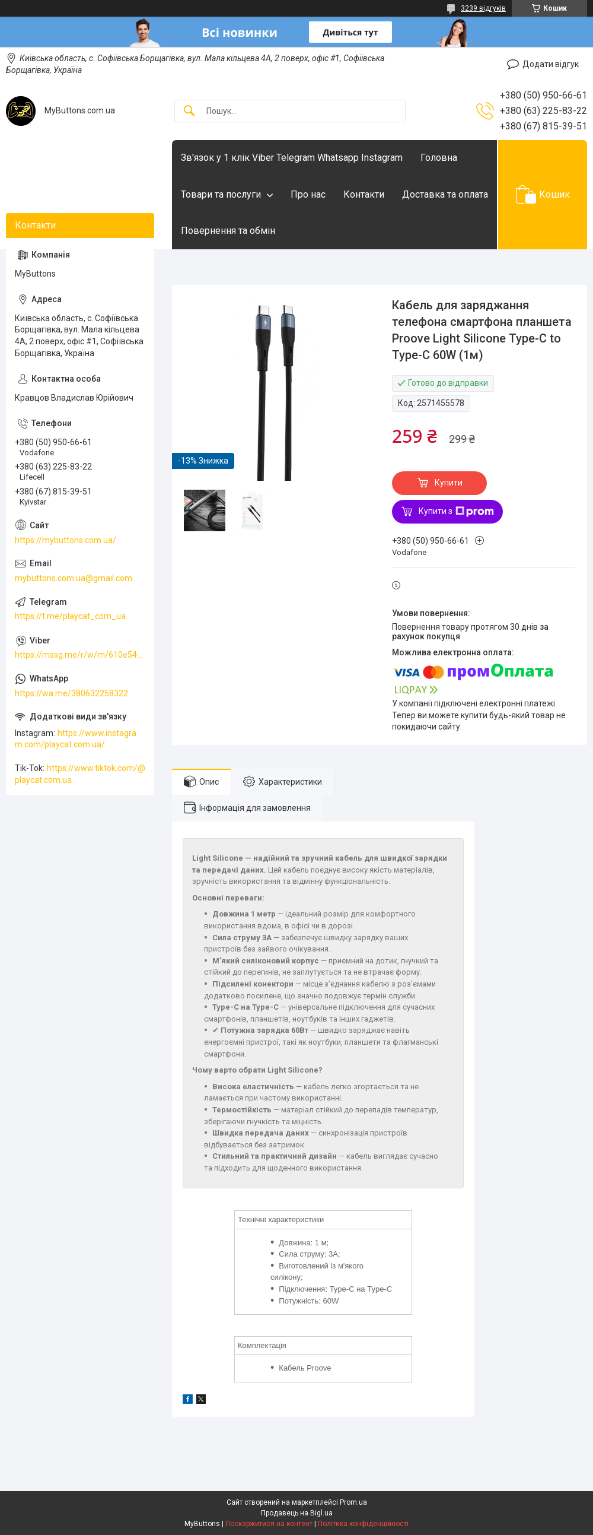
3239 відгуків (483, 8)
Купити (449, 482)
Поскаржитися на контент (269, 1524)
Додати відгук (550, 64)
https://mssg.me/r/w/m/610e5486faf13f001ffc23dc (80, 654)
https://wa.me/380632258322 (71, 693)
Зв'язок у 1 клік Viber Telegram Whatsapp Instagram (292, 157)
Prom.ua (353, 1502)
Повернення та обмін (228, 230)
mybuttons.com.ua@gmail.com (73, 578)
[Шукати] (189, 111)
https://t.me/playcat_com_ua (70, 616)
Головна (438, 157)
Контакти (363, 194)
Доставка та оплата (445, 194)
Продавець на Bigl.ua (297, 1513)
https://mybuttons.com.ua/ (65, 540)
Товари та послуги (221, 194)
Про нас (308, 194)
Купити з (456, 511)
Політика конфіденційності (363, 1524)
